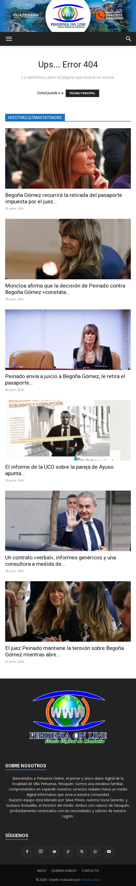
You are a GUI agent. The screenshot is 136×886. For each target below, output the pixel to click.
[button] (9, 39)
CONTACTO (90, 870)
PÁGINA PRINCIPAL (82, 93)
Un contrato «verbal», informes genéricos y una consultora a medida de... (60, 560)
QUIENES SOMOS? (64, 870)
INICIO (41, 870)
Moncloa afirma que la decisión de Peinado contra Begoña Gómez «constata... (65, 289)
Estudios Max (90, 880)
